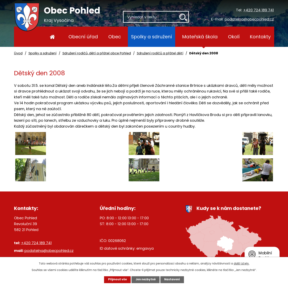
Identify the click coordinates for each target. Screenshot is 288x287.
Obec (114, 36)
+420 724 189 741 (258, 10)
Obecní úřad (83, 36)
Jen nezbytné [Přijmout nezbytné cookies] (145, 279)
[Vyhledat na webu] (156, 17)
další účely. (241, 263)
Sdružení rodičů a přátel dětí (160, 53)
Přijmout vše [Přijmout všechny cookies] (116, 279)
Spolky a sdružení (151, 36)
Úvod (52, 37)
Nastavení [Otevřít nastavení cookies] (174, 279)
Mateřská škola (200, 36)
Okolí (234, 36)
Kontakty (260, 36)
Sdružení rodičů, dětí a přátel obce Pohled (96, 53)
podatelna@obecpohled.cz (249, 19)
